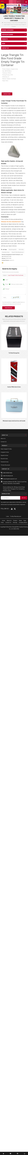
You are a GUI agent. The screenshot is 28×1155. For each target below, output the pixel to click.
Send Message (8, 307)
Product (15, 520)
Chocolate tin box (5, 252)
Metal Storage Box (12, 249)
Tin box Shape (15, 22)
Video (2, 522)
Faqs (25, 520)
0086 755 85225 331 (8, 475)
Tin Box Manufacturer (15, 516)
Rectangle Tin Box (22, 22)
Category (9, 22)
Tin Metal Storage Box (14, 353)
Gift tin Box (21, 249)
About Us (3, 438)
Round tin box (4, 458)
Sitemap (15, 522)
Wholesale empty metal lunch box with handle (14, 420)
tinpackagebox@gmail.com (10, 478)
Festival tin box (4, 461)
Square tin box (4, 455)
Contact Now (7, 94)
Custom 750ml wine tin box (14, 387)
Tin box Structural (5, 465)
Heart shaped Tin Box (6, 449)
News (20, 520)
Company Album (23, 522)
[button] (12, 12)
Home (4, 22)
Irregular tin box (5, 452)
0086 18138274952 (7, 472)
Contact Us (3, 441)
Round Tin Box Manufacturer (18, 252)
